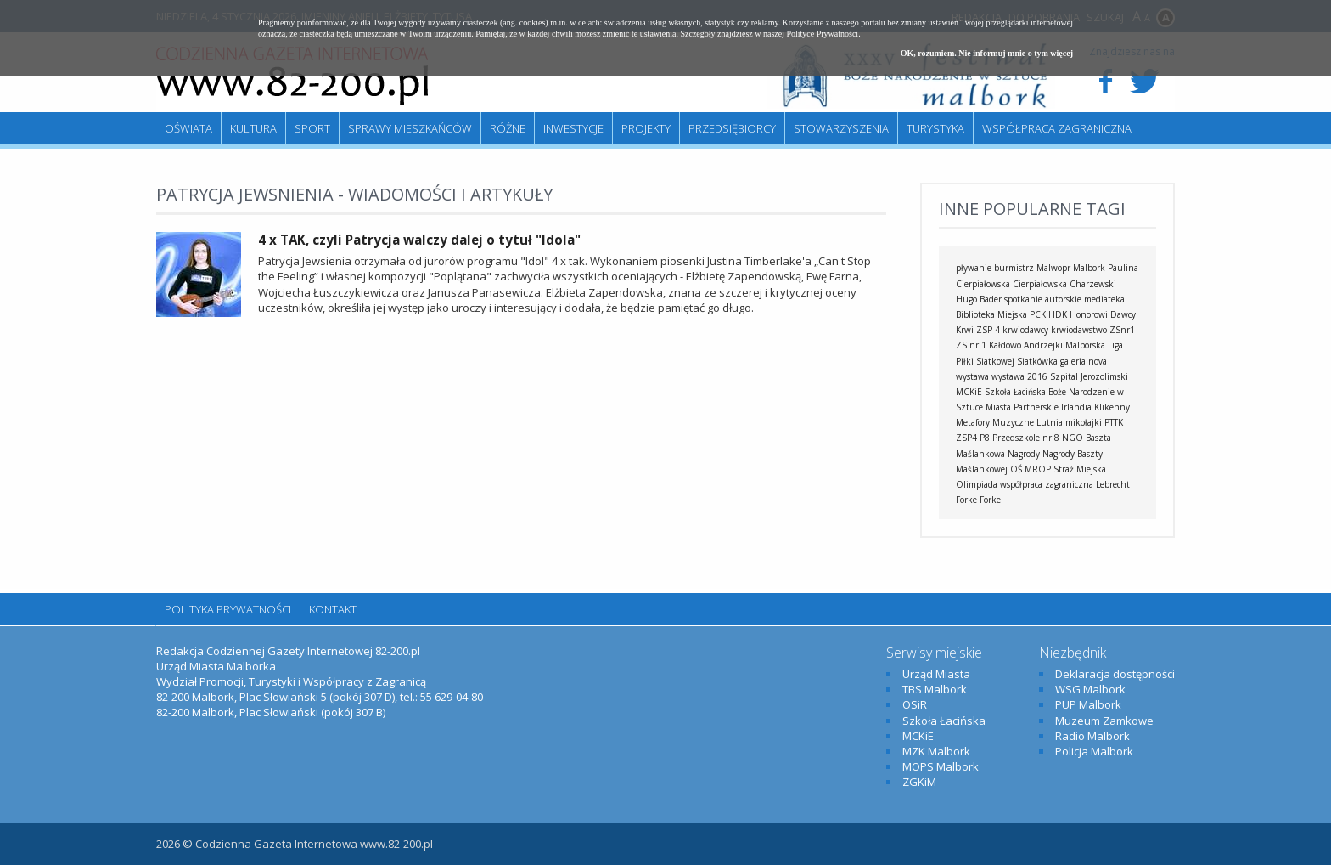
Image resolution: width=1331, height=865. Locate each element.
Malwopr (1053, 268)
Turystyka (935, 128)
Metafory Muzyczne (995, 422)
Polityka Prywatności (228, 609)
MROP (1038, 469)
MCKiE (969, 392)
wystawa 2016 (1019, 376)
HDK (1057, 314)
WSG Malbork (1090, 689)
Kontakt (333, 609)
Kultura (253, 128)
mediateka (1104, 299)
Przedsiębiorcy (732, 128)
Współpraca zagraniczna (1057, 128)
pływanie (973, 268)
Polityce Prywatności (822, 33)
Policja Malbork (1094, 751)
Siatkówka (1037, 361)
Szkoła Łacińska (1015, 392)
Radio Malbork (1092, 735)
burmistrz (1014, 268)
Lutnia (1049, 422)
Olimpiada (976, 484)
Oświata (188, 128)
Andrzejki (1043, 345)
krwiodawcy (1025, 330)
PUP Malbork (1088, 704)
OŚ (1016, 469)
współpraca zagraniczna (1046, 484)
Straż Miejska (1079, 469)
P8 (985, 438)
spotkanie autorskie (1042, 299)
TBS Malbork (934, 689)
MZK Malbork (936, 751)
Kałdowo (1005, 345)
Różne (507, 128)
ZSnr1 (1122, 330)
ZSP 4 (988, 330)
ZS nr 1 (971, 345)
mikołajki (1083, 422)
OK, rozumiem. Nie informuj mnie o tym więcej (987, 53)
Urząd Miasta (936, 673)
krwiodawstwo (1079, 330)
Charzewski (1093, 284)
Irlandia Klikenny (1095, 407)
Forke (990, 500)
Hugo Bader (979, 299)
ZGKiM (919, 781)
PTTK (1113, 422)
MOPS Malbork (940, 766)
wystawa (972, 376)
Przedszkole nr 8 (1025, 438)
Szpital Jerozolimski (1089, 376)
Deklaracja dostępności (1115, 673)
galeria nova (1083, 361)
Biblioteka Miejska (991, 314)
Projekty (646, 128)
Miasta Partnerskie (1022, 407)
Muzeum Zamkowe (1104, 720)
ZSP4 (966, 438)
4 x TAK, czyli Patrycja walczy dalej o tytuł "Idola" (419, 239)
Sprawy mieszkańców (410, 128)
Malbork (1089, 268)
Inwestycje (573, 128)
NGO (1072, 438)
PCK (1038, 314)
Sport (312, 128)
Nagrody (1024, 454)
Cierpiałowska (1040, 284)
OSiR (914, 704)
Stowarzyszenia (841, 128)
